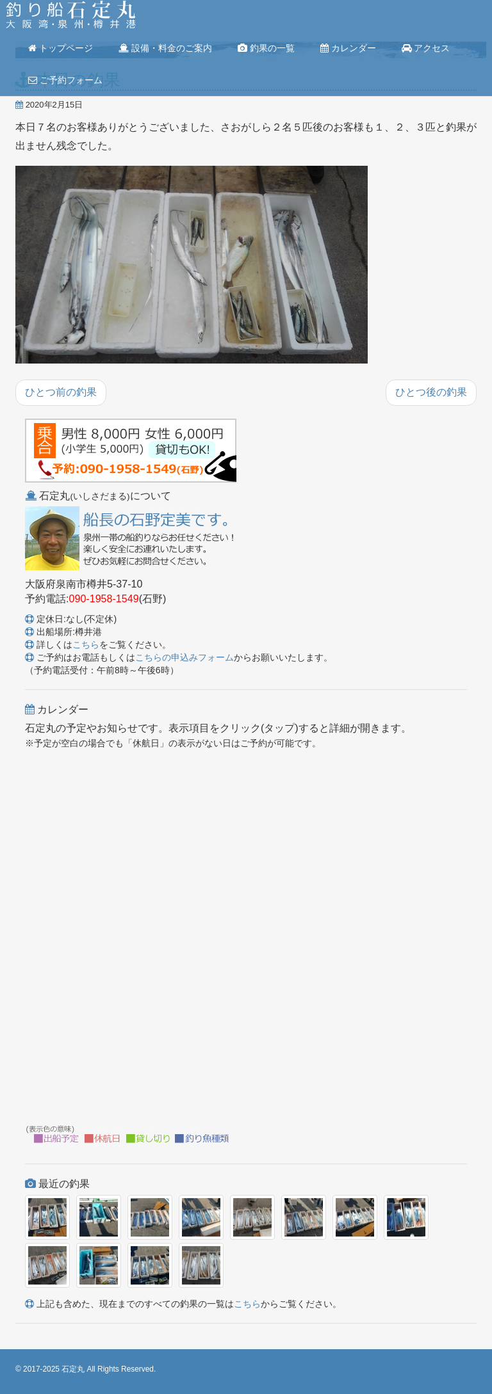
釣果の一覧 (266, 48)
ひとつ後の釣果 (431, 392)
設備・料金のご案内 (165, 48)
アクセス (426, 48)
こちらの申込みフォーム (184, 657)
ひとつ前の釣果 (61, 392)
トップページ (60, 48)
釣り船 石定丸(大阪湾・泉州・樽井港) (71, 16)
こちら (85, 644)
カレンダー (348, 48)
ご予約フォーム (65, 80)
